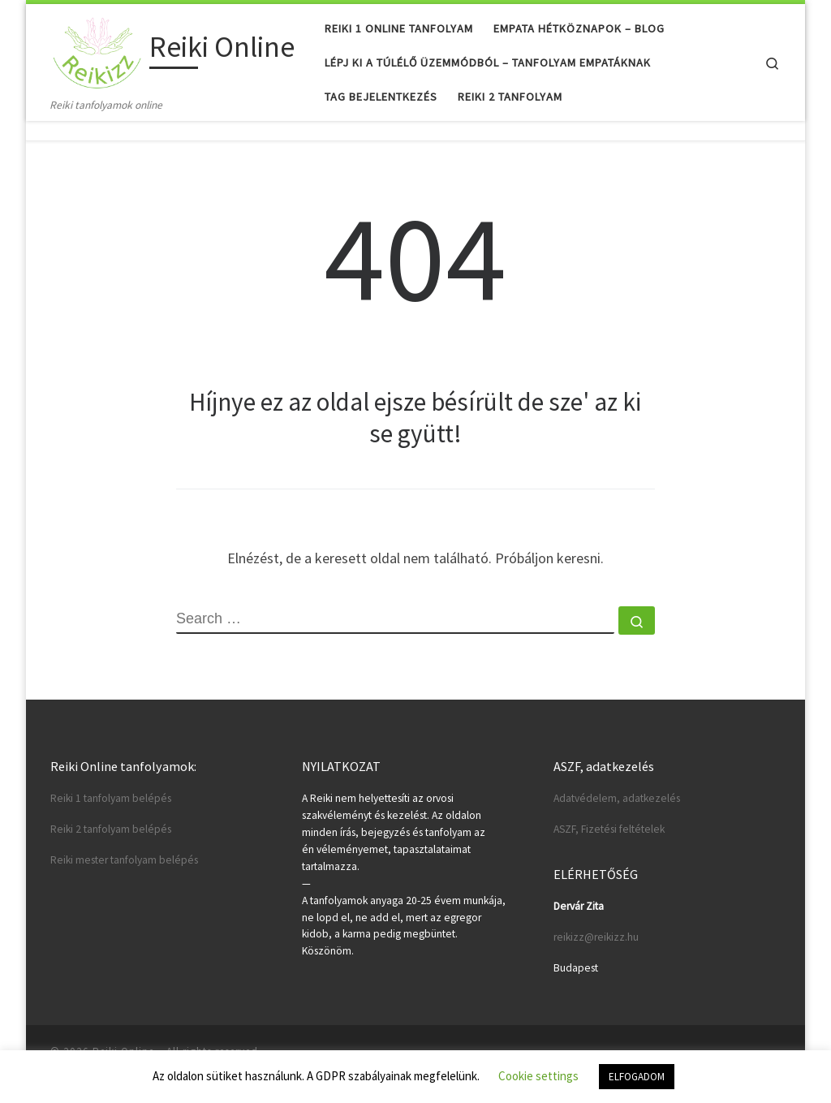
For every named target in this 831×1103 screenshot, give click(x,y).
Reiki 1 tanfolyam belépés (110, 798)
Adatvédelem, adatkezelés (616, 798)
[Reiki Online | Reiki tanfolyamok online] (97, 50)
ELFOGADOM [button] (637, 1077)
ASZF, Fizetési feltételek (609, 829)
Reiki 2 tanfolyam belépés (110, 829)
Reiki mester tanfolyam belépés (124, 860)
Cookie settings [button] (538, 1076)
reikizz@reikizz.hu (596, 937)
